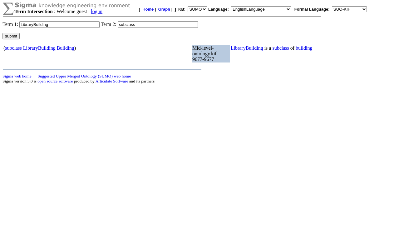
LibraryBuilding (39, 48)
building (304, 48)
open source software (55, 81)
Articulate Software (112, 81)
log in (96, 11)
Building (65, 48)
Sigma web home (17, 76)
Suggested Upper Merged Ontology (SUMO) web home (84, 76)
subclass (13, 48)
